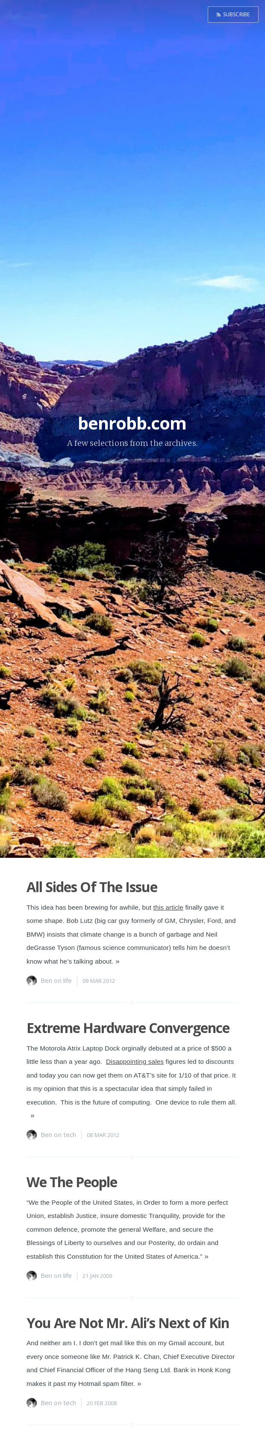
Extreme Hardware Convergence (128, 1027)
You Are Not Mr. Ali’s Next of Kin (127, 1323)
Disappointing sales (135, 1061)
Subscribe (236, 14)
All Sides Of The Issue (91, 887)
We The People (71, 1182)
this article (168, 907)
